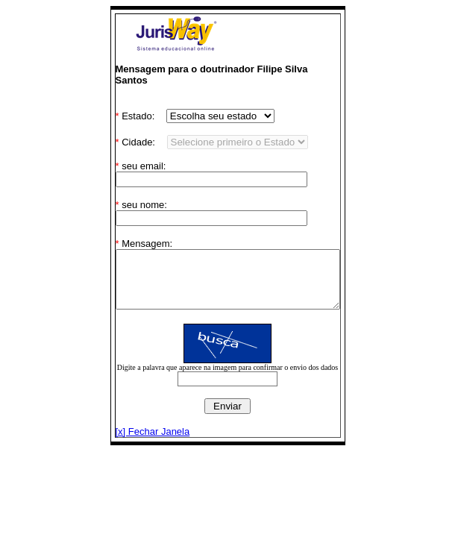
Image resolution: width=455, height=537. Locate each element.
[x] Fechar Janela (139, 431)
